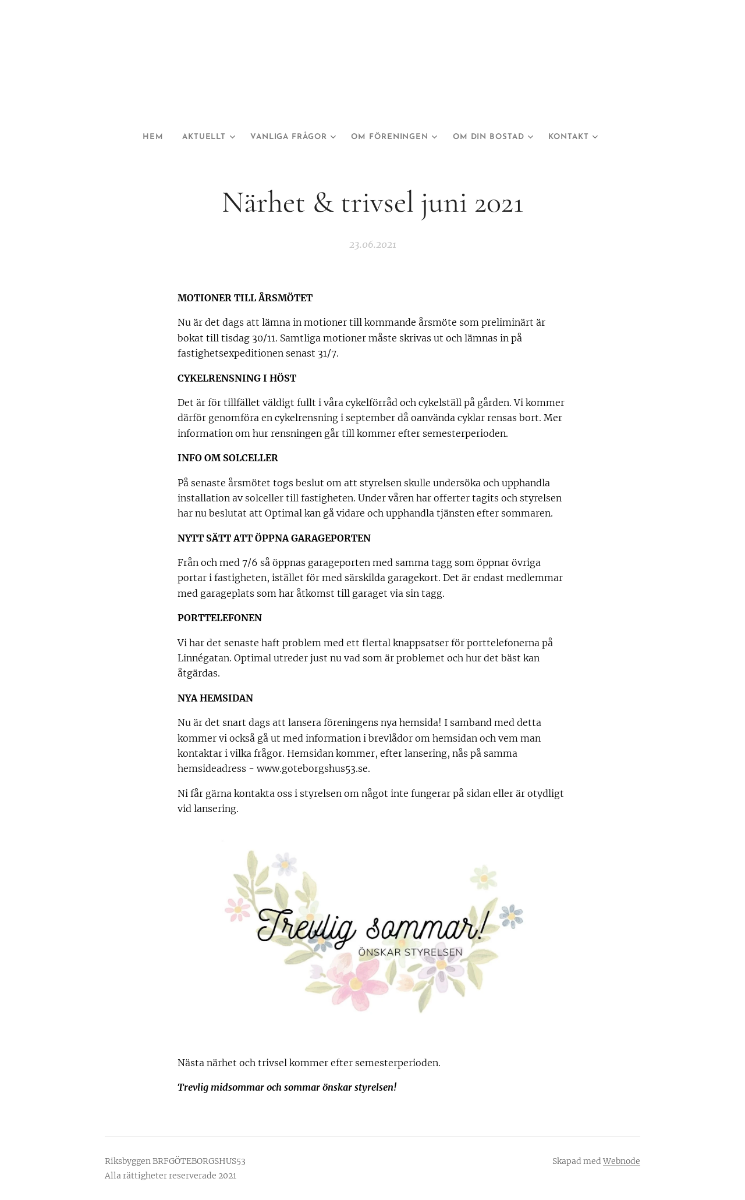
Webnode (621, 1161)
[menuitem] (143, 137)
